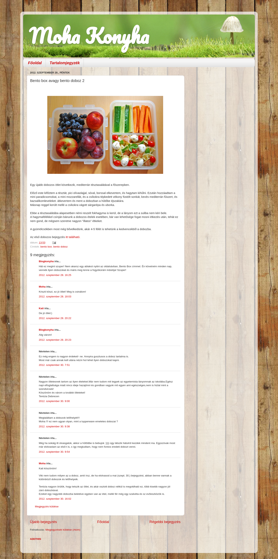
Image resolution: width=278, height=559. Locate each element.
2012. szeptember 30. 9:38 (54, 426)
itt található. (72, 237)
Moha (42, 286)
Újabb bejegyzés (43, 522)
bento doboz (60, 246)
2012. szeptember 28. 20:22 (55, 318)
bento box (46, 246)
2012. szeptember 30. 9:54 (54, 451)
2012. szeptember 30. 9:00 (54, 401)
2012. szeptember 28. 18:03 (55, 296)
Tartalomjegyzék (65, 63)
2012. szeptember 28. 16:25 (55, 275)
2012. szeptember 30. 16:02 (55, 498)
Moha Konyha (89, 36)
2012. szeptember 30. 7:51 (54, 365)
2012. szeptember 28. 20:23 (55, 339)
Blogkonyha (46, 261)
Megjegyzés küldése (46, 506)
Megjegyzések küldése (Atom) (62, 529)
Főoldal (35, 63)
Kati (41, 308)
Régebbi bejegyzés (165, 522)
